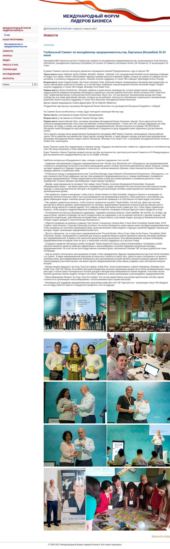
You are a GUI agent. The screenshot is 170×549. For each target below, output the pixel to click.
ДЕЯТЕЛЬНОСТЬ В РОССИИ (58, 29)
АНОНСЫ (7, 56)
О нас (7, 35)
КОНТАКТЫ (8, 78)
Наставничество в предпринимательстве (15, 45)
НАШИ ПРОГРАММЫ (13, 39)
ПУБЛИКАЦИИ (10, 69)
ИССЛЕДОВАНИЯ (11, 74)
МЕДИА (6, 60)
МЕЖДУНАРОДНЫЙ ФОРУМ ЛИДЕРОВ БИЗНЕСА (17, 29)
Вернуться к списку (161, 536)
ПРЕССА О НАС (10, 65)
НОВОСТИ (8, 51)
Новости (78, 29)
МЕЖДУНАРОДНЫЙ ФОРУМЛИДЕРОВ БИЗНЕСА (91, 18)
